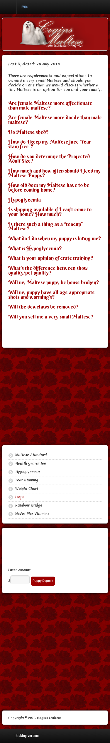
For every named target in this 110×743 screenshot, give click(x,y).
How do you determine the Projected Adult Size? (49, 158)
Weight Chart (26, 488)
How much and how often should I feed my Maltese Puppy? (54, 173)
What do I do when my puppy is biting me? (54, 238)
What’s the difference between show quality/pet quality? (48, 270)
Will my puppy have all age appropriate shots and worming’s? (51, 294)
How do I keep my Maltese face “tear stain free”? (49, 144)
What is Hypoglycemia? (35, 248)
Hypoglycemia (24, 200)
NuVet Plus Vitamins (32, 514)
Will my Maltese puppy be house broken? (53, 282)
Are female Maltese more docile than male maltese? (55, 119)
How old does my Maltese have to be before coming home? (48, 187)
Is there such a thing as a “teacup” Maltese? (45, 226)
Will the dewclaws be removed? (43, 307)
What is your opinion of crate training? (51, 258)
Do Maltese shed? (28, 132)
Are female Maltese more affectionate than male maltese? (50, 105)
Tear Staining (26, 480)
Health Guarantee (30, 463)
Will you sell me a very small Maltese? (51, 316)
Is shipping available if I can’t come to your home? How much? (50, 211)
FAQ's (19, 497)
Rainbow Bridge (28, 505)
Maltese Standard (31, 455)
